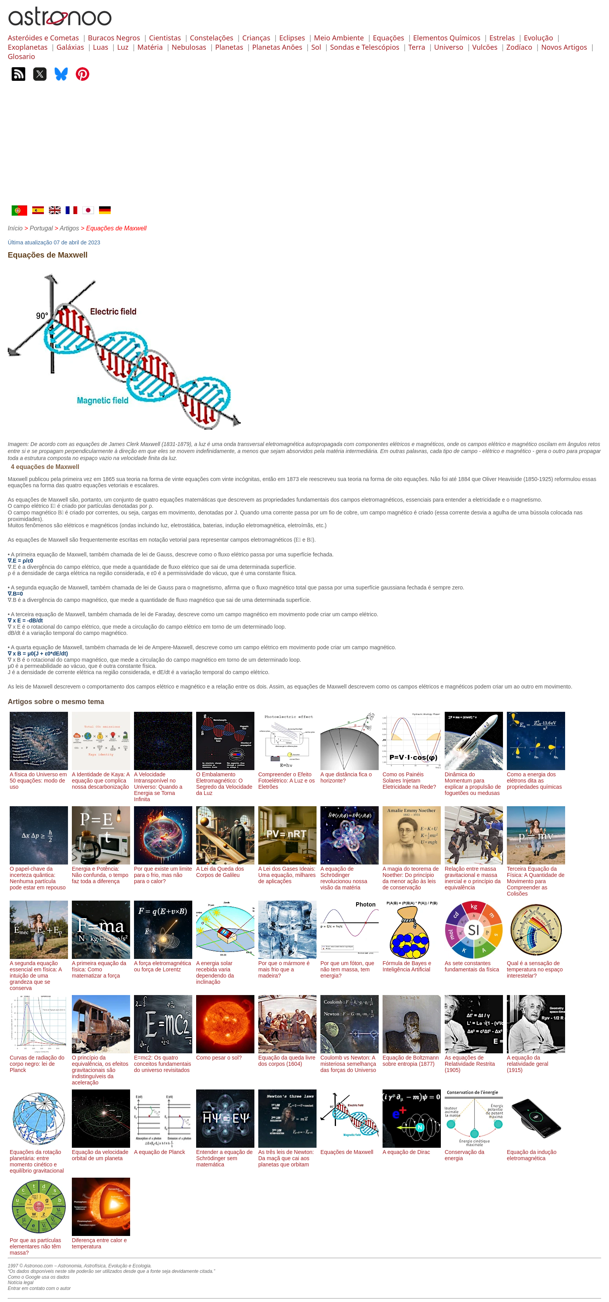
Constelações (211, 37)
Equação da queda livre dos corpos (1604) (287, 1057)
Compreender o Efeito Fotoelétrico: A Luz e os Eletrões (287, 777)
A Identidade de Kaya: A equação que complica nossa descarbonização (101, 777)
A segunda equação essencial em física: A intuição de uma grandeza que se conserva (39, 972)
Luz (123, 47)
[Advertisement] (304, 146)
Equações (388, 37)
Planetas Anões (277, 47)
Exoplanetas (27, 47)
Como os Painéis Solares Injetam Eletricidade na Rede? (412, 777)
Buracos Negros (114, 37)
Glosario (21, 56)
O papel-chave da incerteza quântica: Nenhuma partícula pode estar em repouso (39, 875)
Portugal (41, 228)
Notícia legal (20, 1282)
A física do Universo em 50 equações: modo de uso (39, 777)
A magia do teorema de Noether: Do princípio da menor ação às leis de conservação (412, 875)
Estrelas (502, 37)
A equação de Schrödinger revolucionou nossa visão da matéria (349, 875)
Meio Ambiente (339, 37)
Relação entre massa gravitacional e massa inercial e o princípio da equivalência (474, 875)
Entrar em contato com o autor (39, 1288)
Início (15, 228)
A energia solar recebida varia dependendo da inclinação (225, 969)
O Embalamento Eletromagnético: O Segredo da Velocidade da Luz (225, 780)
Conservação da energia (474, 1152)
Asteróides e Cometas (43, 37)
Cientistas (165, 37)
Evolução (538, 37)
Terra (416, 47)
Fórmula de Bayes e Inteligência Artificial (412, 963)
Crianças (256, 37)
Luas (100, 47)
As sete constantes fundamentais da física (474, 963)
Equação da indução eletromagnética (536, 1152)
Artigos (69, 228)
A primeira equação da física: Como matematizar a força (101, 966)
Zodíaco (519, 47)
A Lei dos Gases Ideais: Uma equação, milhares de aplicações (287, 871)
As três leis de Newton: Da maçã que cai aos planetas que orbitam (287, 1155)
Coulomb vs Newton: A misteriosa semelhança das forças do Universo (349, 1060)
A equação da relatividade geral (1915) (536, 1060)
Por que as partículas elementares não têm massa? (39, 1243)
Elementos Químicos (446, 37)
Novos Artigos (564, 47)
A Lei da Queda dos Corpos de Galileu (225, 868)
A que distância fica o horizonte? (349, 774)
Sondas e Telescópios (364, 47)
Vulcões (485, 47)
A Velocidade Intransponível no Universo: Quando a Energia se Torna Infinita (163, 783)
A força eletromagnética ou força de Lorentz (163, 963)
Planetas (229, 47)
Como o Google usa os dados (39, 1277)
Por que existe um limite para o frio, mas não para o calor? (163, 871)
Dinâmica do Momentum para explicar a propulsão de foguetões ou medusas (474, 780)
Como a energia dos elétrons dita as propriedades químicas (536, 777)
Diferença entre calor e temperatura (101, 1240)
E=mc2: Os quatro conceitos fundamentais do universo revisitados (163, 1060)
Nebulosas (189, 47)
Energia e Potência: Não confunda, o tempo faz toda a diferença (101, 871)
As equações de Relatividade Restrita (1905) (474, 1060)
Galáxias (70, 47)
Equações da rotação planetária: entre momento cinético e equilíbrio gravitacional (39, 1158)
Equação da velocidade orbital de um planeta (101, 1152)
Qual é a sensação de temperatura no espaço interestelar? (536, 966)
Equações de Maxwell (349, 1149)
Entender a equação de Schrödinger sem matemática (225, 1155)
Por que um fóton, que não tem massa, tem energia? (349, 966)
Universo (448, 47)
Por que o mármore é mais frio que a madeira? (287, 966)
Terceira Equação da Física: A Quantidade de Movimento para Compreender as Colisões (536, 878)
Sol (316, 47)
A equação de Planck (163, 1149)
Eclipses (292, 37)
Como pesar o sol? (225, 1054)
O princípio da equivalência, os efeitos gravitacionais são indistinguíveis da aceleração (101, 1067)
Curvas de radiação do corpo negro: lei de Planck (39, 1060)
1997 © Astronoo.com (30, 1266)
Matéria (150, 47)
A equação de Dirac (412, 1149)
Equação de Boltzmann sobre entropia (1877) (412, 1057)
